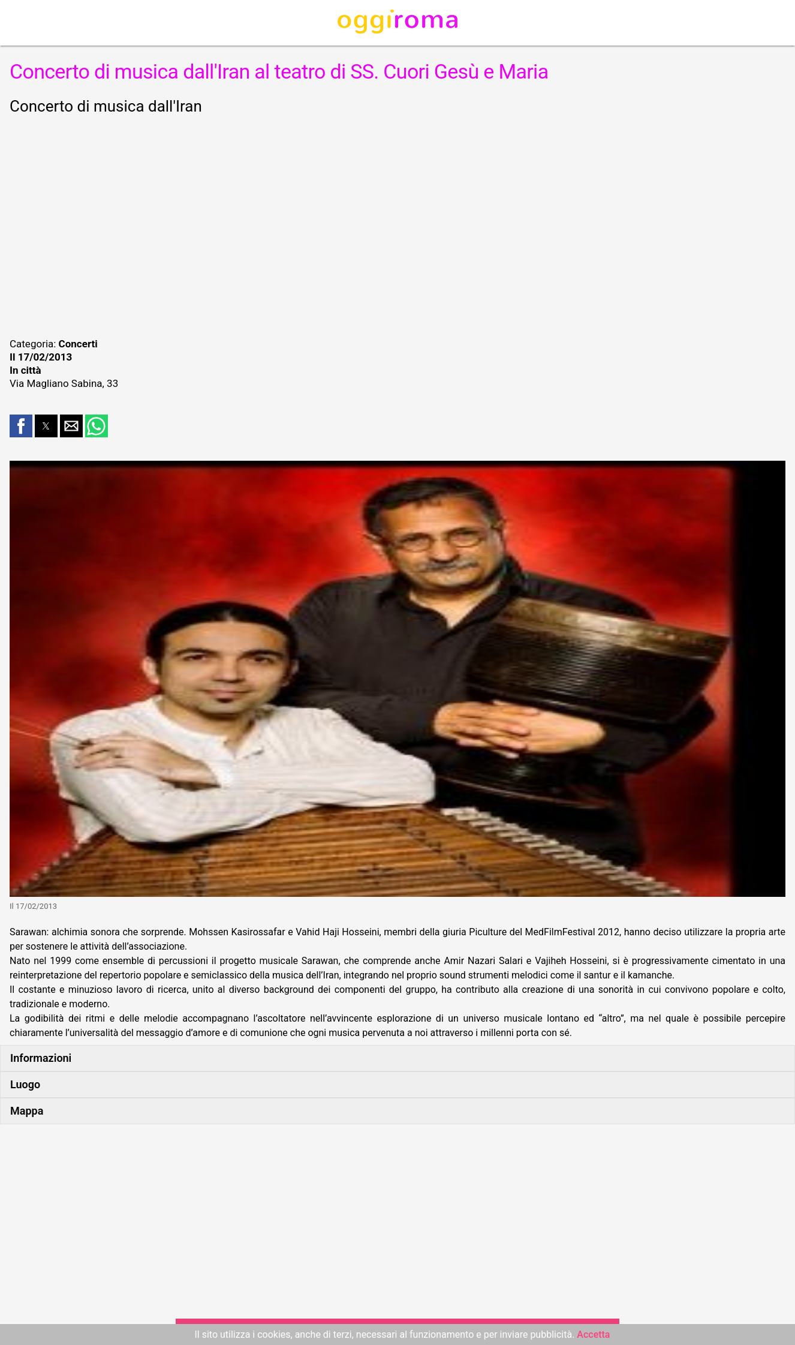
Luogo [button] (25, 1084)
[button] (21, 426)
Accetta (593, 1334)
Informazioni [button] (40, 1058)
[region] (397, 224)
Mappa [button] (26, 1110)
